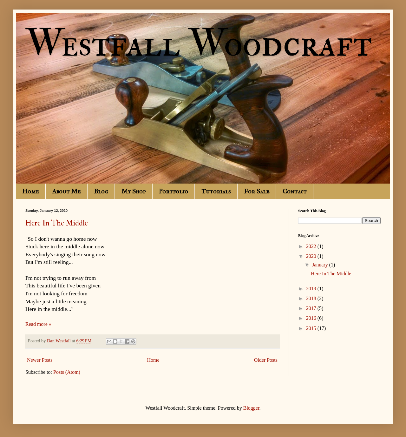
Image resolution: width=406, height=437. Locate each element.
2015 (312, 328)
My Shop (133, 191)
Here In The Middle (56, 223)
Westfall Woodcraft (198, 44)
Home (30, 191)
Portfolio (173, 191)
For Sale (256, 191)
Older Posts (266, 360)
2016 (312, 318)
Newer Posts (39, 360)
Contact (295, 191)
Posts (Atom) (66, 372)
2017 (312, 308)
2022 (312, 246)
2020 (312, 256)
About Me (66, 191)
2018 (312, 298)
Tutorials (216, 191)
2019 (312, 288)
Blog (101, 191)
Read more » (38, 324)
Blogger (251, 408)
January (320, 264)
